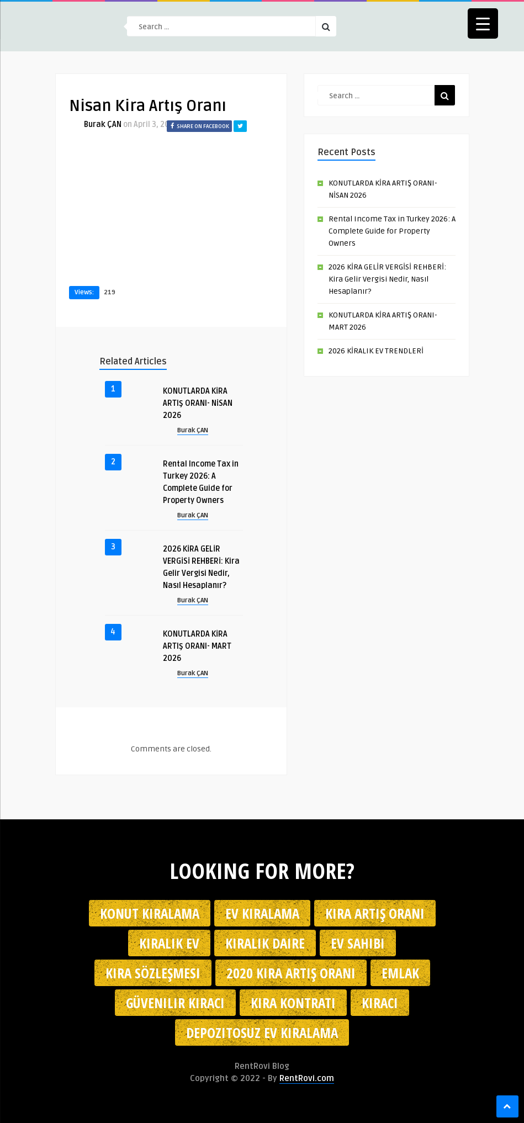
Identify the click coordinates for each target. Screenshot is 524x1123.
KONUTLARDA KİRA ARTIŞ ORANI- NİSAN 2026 (197, 403)
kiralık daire (265, 943)
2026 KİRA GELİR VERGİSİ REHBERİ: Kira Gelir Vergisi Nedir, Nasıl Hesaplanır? (387, 279)
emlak (400, 972)
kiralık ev (169, 943)
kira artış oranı (375, 913)
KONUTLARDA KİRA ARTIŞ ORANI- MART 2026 (197, 646)
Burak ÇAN (102, 124)
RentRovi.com (306, 1078)
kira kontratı (293, 1002)
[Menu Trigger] (483, 23)
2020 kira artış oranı (291, 972)
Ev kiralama (262, 913)
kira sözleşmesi (152, 972)
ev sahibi (358, 943)
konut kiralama (149, 913)
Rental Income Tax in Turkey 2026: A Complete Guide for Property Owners (392, 231)
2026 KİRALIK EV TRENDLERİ (376, 351)
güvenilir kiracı (175, 1002)
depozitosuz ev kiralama (262, 1032)
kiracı (380, 1002)
